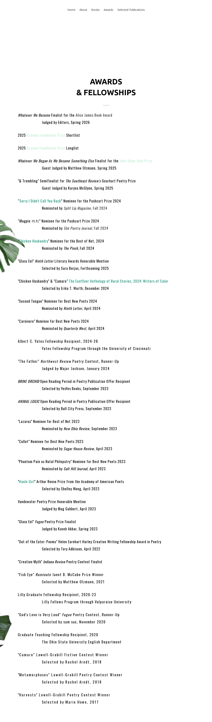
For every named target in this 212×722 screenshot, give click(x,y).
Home (71, 10)
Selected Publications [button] (131, 10)
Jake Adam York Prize (135, 160)
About (83, 10)
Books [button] (95, 10)
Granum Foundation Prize (46, 135)
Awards (108, 10)
